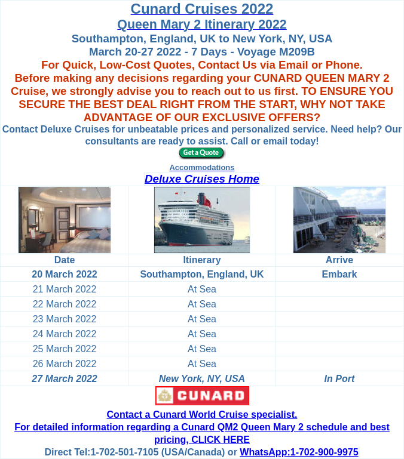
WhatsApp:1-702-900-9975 (299, 452)
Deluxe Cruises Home (202, 178)
